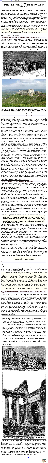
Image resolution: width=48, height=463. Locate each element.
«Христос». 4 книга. (10, 0)
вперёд (28, 457)
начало (24, 457)
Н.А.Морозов (3, 0)
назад (20, 457)
